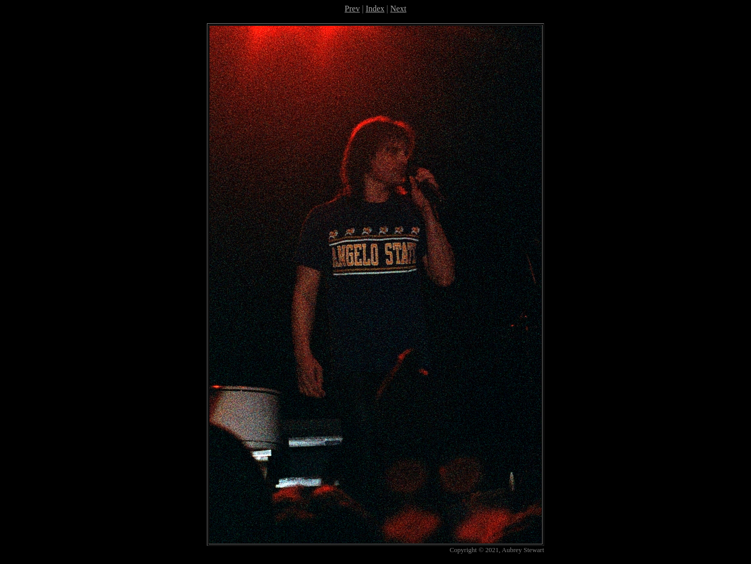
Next (398, 8)
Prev (351, 8)
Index (375, 8)
